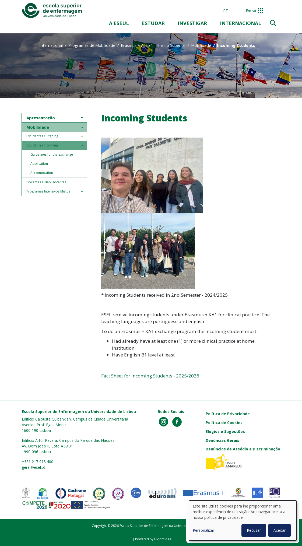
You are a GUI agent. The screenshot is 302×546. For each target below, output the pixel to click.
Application (39, 163)
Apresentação (40, 117)
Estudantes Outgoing (42, 136)
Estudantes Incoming (42, 145)
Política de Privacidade (228, 413)
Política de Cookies (224, 422)
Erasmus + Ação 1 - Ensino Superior (153, 45)
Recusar (254, 530)
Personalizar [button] (203, 530)
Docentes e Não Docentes (46, 182)
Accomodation (41, 172)
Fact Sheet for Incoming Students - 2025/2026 (150, 376)
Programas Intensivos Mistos (48, 191)
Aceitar (279, 530)
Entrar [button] (251, 10)
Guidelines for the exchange (51, 154)
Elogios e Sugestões (225, 431)
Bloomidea (162, 539)
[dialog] (243, 520)
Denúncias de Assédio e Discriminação (243, 449)
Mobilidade (201, 45)
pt (225, 10)
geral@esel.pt (33, 467)
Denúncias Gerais (222, 440)
